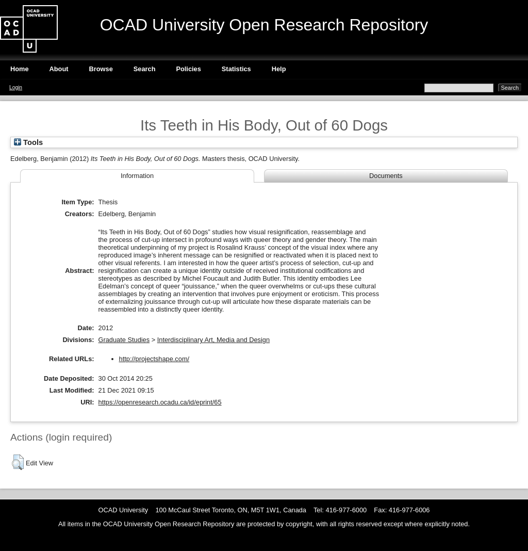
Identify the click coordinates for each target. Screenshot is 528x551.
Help (279, 69)
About (59, 69)
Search (145, 69)
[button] (18, 462)
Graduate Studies (124, 340)
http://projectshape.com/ (154, 359)
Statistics (236, 69)
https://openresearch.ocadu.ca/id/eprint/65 (160, 402)
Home (19, 69)
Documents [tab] (386, 176)
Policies (188, 69)
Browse (101, 69)
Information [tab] (137, 176)
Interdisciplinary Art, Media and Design (213, 340)
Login (15, 87)
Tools (28, 142)
